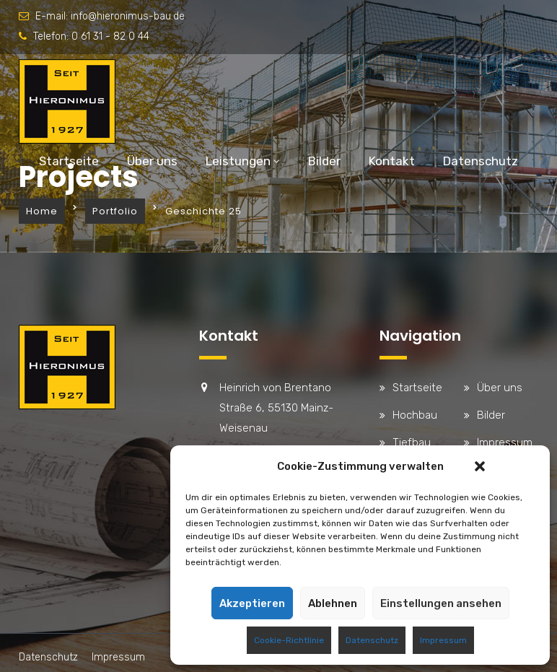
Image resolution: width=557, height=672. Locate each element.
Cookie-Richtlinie (289, 640)
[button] (480, 466)
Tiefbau (411, 442)
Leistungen (238, 161)
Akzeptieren (252, 603)
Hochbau (414, 415)
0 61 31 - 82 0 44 (110, 36)
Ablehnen (332, 603)
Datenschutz (372, 640)
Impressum (443, 640)
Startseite (69, 161)
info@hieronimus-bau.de (128, 16)
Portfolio (115, 211)
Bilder (324, 161)
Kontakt (392, 161)
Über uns (152, 161)
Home (42, 211)
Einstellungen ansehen (440, 603)
